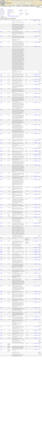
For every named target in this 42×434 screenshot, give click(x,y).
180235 (1, 179)
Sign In (41, 0)
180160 (1, 119)
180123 (1, 237)
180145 (1, 291)
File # (1, 19)
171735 (1, 194)
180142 (1, 223)
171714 (1, 79)
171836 (1, 330)
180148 (1, 257)
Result (31, 19)
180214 (1, 307)
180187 (1, 252)
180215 (1, 263)
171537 (1, 247)
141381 (1, 198)
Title (12, 19)
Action (26, 19)
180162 (1, 129)
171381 (1, 96)
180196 (1, 259)
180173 (1, 148)
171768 (1, 326)
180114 (1, 155)
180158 (1, 109)
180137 (1, 249)
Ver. (3, 19)
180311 (1, 343)
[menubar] (8, 18)
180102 (1, 142)
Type (8, 19)
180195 (1, 269)
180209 (1, 81)
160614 (1, 84)
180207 (1, 225)
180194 (1, 133)
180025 (1, 140)
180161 (1, 124)
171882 (1, 102)
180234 (1, 319)
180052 (1, 332)
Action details (35, 31)
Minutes (27, 13)
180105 (1, 31)
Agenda (9, 13)
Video (39, 24)
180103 (1, 214)
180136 (1, 158)
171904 (1, 279)
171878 (1, 46)
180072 (1, 207)
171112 (1, 93)
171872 (1, 204)
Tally (32, 19)
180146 (1, 42)
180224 (1, 254)
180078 (1, 335)
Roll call (35, 20)
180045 (1, 285)
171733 (1, 187)
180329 (1, 349)
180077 (1, 74)
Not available (26, 14)
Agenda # (5, 19)
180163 (1, 172)
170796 (1, 88)
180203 (1, 298)
